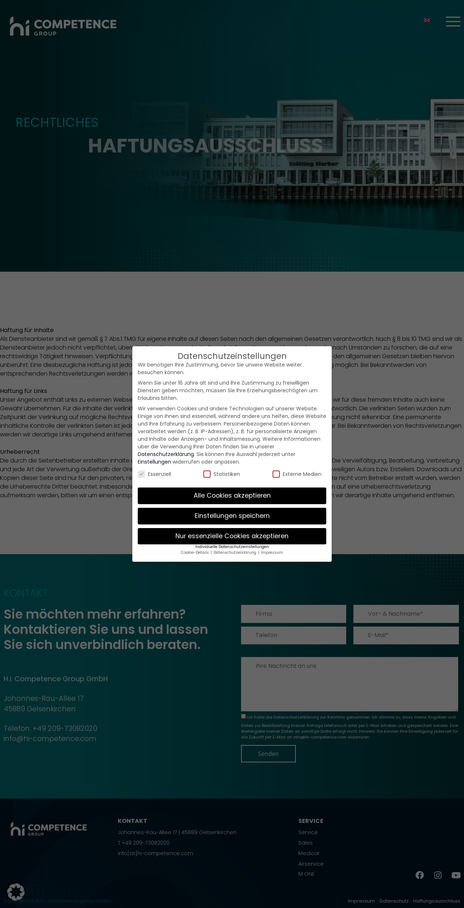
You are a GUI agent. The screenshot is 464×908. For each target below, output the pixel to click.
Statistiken (221, 474)
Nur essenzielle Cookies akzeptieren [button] (232, 536)
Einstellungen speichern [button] (232, 515)
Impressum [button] (272, 552)
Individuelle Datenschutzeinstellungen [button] (232, 546)
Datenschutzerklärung (166, 454)
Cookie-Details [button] (195, 552)
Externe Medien (297, 474)
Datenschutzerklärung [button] (235, 552)
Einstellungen (154, 461)
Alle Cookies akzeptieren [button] (232, 495)
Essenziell (154, 474)
